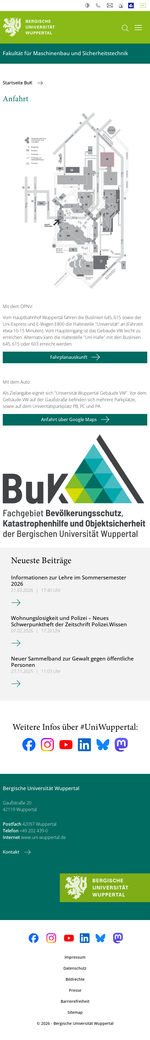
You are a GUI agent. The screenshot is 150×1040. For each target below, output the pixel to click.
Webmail (110, 5)
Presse (75, 990)
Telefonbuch (99, 5)
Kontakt (11, 852)
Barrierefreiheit (75, 1001)
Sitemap (75, 1012)
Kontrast (88, 5)
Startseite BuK (18, 83)
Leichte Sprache (132, 5)
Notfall (121, 5)
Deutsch (144, 5)
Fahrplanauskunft (68, 357)
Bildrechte (75, 979)
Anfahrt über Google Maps (69, 419)
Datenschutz (75, 968)
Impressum (75, 957)
